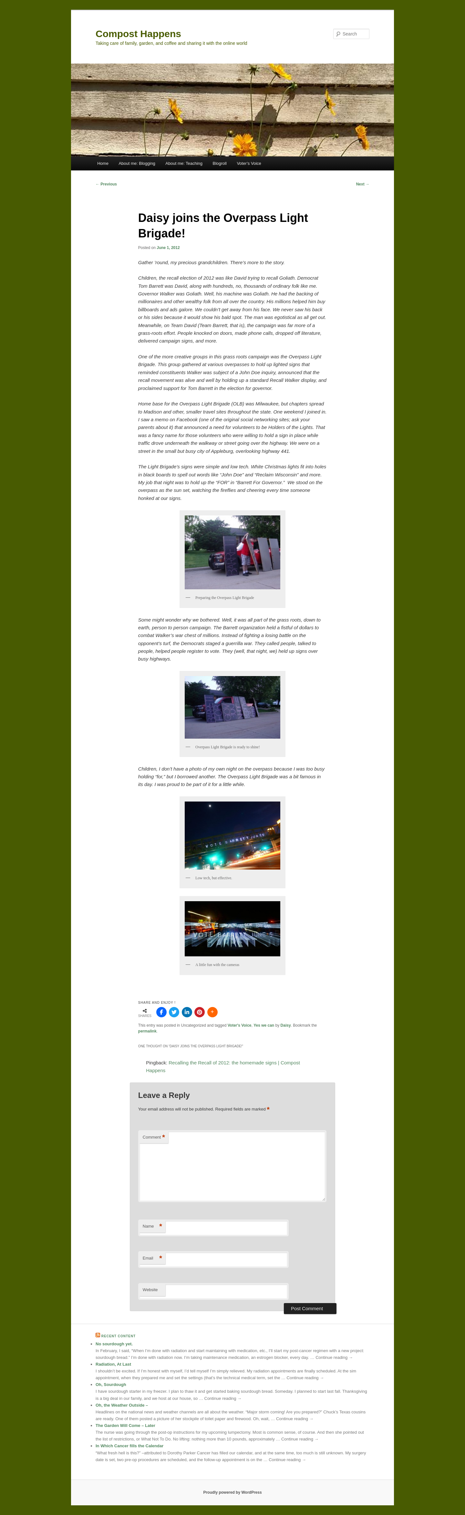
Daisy (286, 1025)
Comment (154, 1137)
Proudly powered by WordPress (232, 1492)
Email (152, 1258)
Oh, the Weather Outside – (122, 1405)
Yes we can (263, 1025)
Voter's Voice (240, 1025)
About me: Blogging (137, 163)
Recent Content (118, 1336)
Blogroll (220, 163)
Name (152, 1226)
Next (362, 184)
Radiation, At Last (113, 1364)
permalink (147, 1031)
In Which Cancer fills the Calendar (129, 1445)
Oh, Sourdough (111, 1384)
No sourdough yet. (114, 1343)
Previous (106, 184)
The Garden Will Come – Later (125, 1425)
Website (150, 1289)
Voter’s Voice (249, 163)
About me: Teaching (183, 163)
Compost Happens (138, 33)
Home (102, 163)
